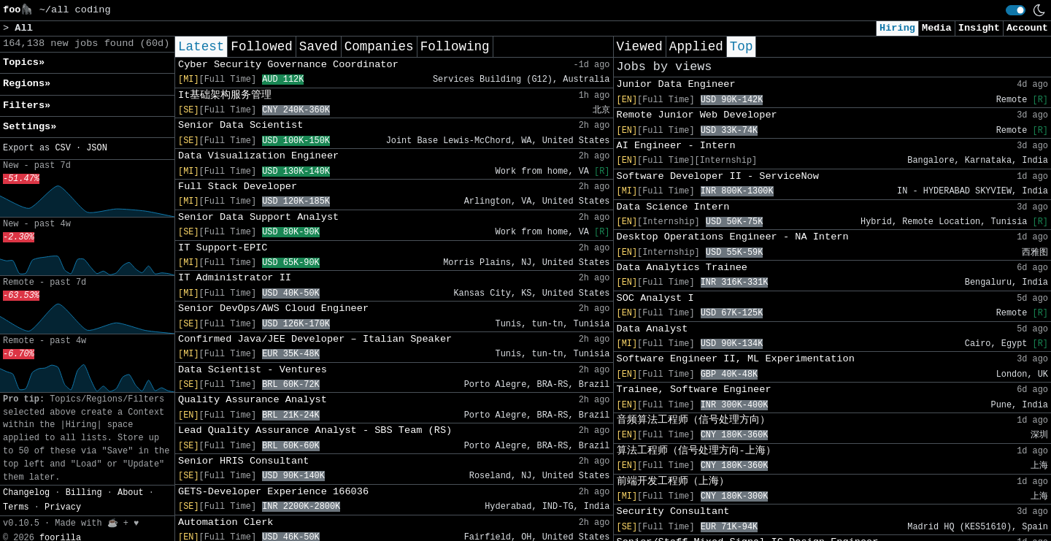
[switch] (1015, 10)
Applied (696, 46)
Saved (318, 46)
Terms (16, 507)
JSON (96, 148)
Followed (261, 46)
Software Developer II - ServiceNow (718, 176)
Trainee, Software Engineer (694, 389)
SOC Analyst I (655, 298)
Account (1027, 28)
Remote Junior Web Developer (697, 115)
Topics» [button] (24, 62)
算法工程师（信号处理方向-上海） (696, 450)
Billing (84, 493)
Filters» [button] (26, 105)
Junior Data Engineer (676, 84)
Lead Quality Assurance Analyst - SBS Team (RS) (315, 430)
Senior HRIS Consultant (243, 461)
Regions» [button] (26, 83)
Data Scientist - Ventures (252, 369)
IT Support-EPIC (222, 247)
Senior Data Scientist (240, 125)
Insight (979, 28)
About (131, 493)
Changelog (26, 493)
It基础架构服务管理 (225, 95)
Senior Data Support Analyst (258, 217)
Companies (379, 46)
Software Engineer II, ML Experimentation (736, 358)
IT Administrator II (234, 277)
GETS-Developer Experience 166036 (273, 491)
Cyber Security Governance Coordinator (288, 64)
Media (937, 28)
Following (455, 46)
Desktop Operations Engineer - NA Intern (733, 236)
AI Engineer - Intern (676, 145)
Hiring (897, 28)
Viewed (640, 46)
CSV (62, 148)
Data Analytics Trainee (682, 267)
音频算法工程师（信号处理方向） (693, 420)
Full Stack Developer (237, 186)
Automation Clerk (226, 522)
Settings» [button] (29, 126)
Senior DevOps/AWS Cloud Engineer (273, 308)
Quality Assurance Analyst (252, 399)
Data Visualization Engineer (258, 155)
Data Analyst (652, 328)
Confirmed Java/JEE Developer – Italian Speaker (315, 339)
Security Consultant (673, 511)
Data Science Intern (673, 207)
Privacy (63, 507)
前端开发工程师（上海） (673, 481)
